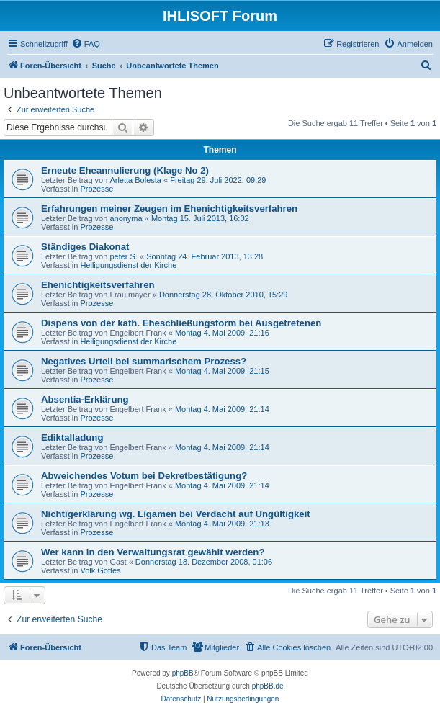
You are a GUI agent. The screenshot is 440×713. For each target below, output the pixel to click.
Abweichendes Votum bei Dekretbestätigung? (144, 475)
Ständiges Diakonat (85, 246)
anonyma (125, 218)
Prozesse (96, 188)
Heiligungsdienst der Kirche (128, 265)
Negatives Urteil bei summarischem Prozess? (143, 361)
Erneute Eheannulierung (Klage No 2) (125, 170)
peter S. (123, 256)
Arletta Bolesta (135, 180)
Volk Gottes (100, 570)
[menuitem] (85, 44)
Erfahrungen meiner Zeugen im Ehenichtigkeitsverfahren (169, 208)
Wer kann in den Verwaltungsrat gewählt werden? (152, 552)
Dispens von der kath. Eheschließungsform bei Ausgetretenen (181, 323)
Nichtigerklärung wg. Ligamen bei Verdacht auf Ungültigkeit (175, 513)
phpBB (183, 673)
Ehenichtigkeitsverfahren (98, 284)
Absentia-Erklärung (85, 399)
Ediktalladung (72, 437)
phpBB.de (268, 686)
